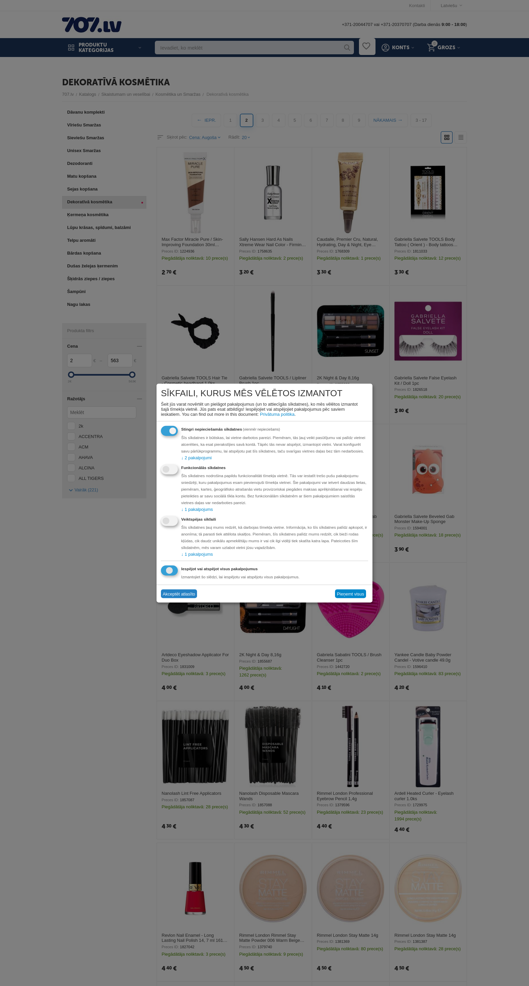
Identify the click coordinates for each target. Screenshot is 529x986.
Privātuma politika (277, 414)
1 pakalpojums (197, 509)
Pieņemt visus (350, 593)
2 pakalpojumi (196, 457)
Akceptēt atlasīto (179, 593)
